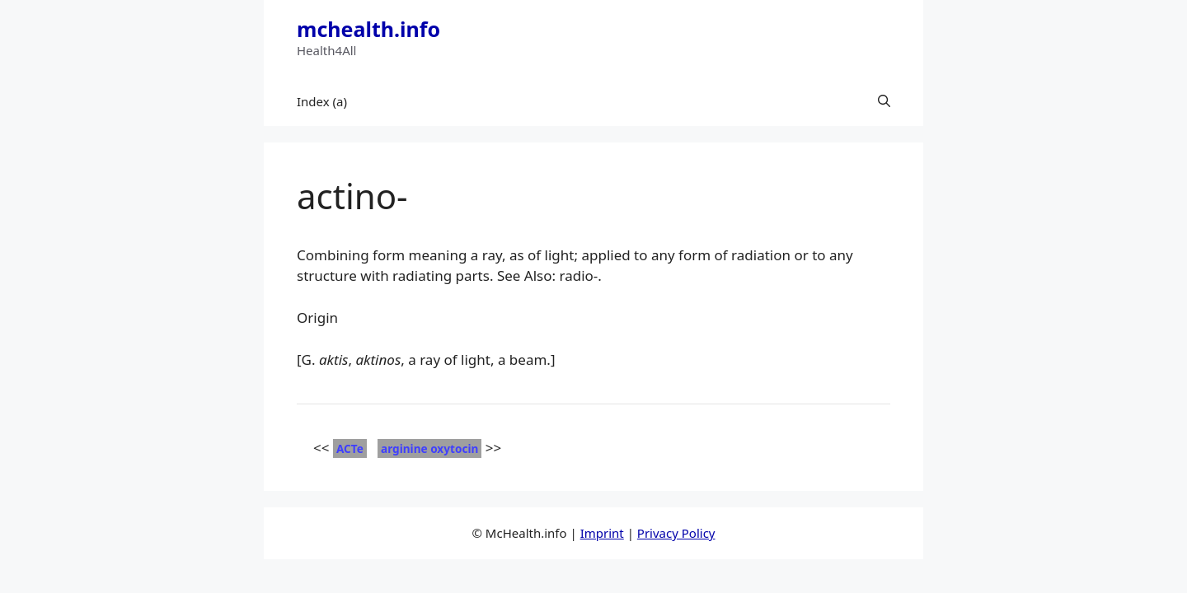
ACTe (350, 448)
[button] (884, 101)
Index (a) (322, 101)
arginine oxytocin (429, 448)
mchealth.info (368, 29)
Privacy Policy (676, 533)
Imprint (602, 533)
